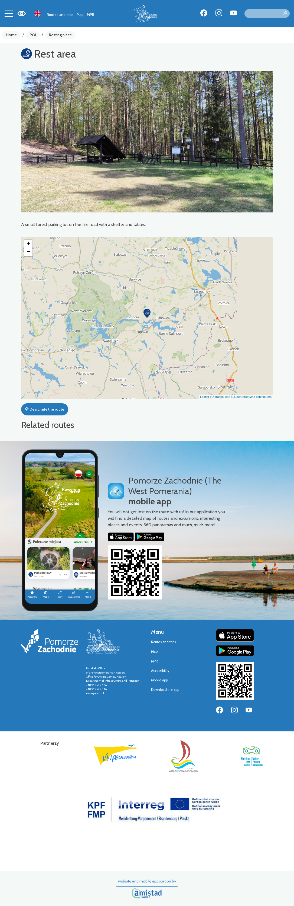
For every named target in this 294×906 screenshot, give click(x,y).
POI (33, 34)
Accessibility (160, 671)
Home (11, 34)
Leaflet (204, 396)
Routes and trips (60, 14)
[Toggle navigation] (8, 13)
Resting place (60, 34)
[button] (147, 313)
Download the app (165, 690)
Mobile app (159, 680)
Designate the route (44, 409)
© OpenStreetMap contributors (251, 396)
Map (80, 14)
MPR (90, 14)
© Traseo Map (220, 396)
